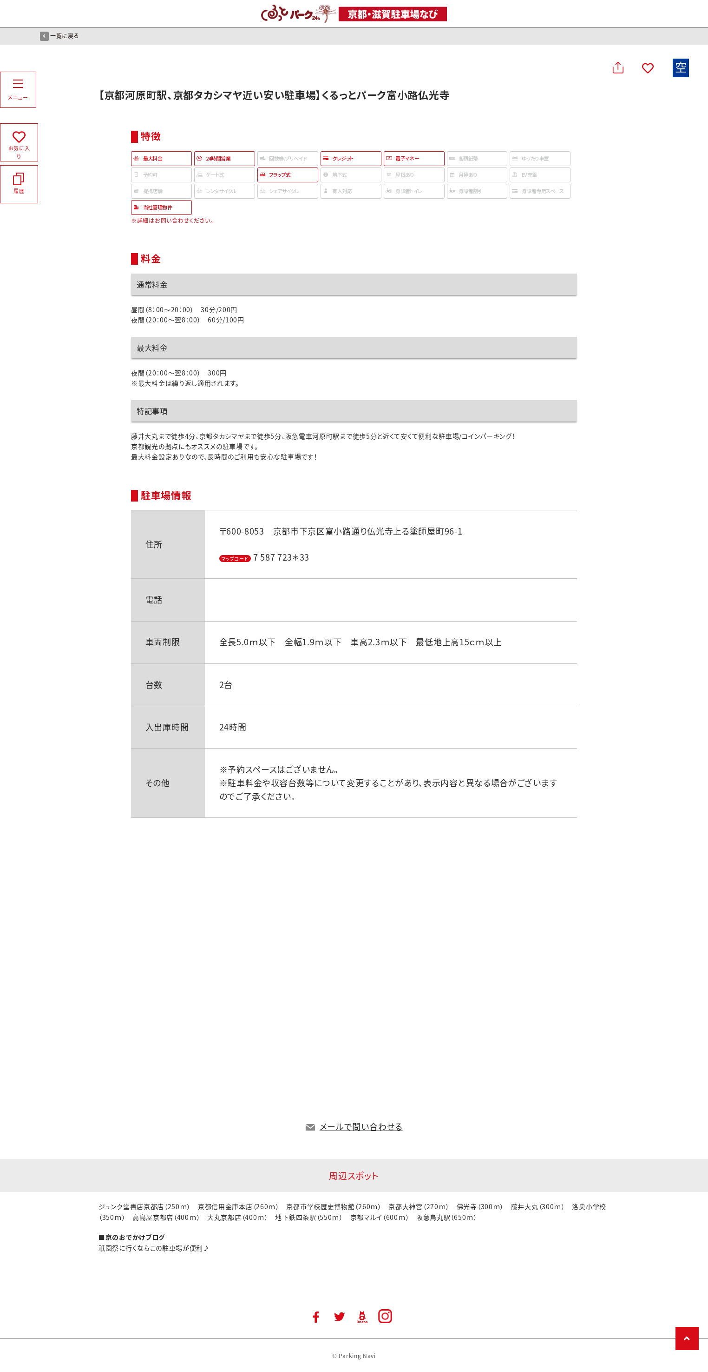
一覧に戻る (59, 36)
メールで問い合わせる (361, 1126)
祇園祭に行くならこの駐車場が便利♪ (154, 1247)
